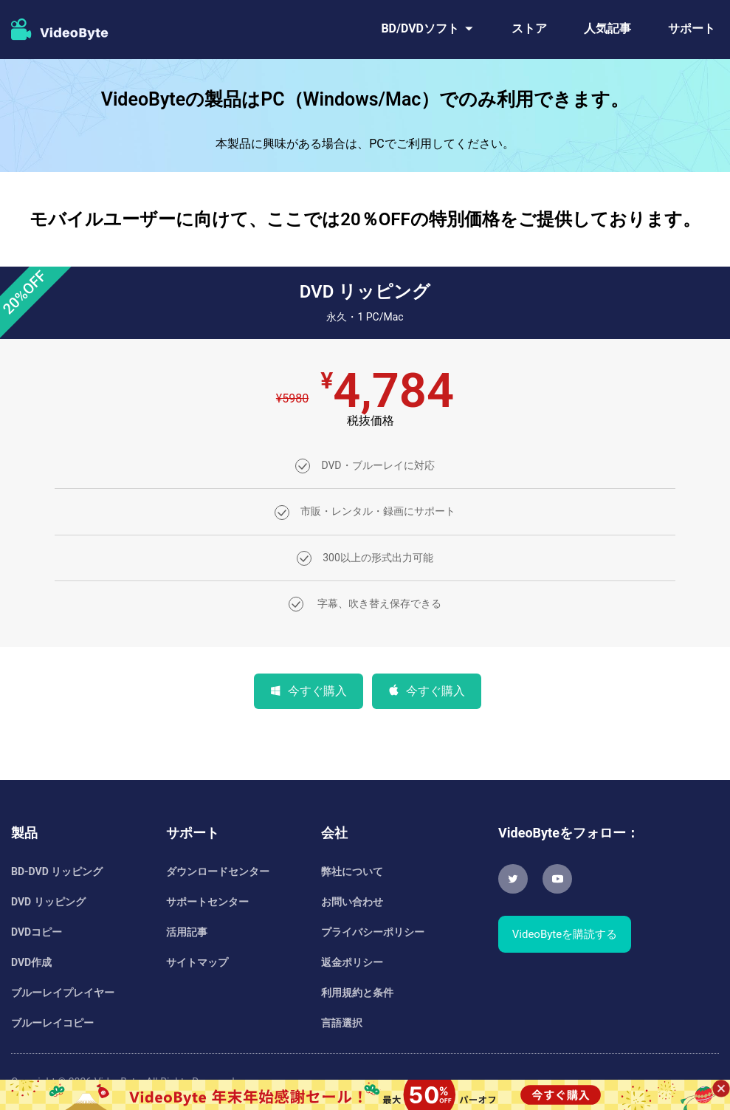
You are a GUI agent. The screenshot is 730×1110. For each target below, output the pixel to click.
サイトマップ (197, 962)
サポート (691, 28)
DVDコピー (36, 932)
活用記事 (186, 932)
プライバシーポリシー (372, 932)
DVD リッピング (48, 902)
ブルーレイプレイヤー (62, 992)
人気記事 (607, 28)
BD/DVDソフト (420, 28)
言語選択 (341, 1023)
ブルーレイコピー (52, 1023)
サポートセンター (207, 902)
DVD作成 (31, 962)
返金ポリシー (352, 962)
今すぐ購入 (317, 691)
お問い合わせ (352, 902)
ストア (529, 28)
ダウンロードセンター (217, 871)
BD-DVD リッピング (57, 871)
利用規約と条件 (357, 992)
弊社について (352, 871)
